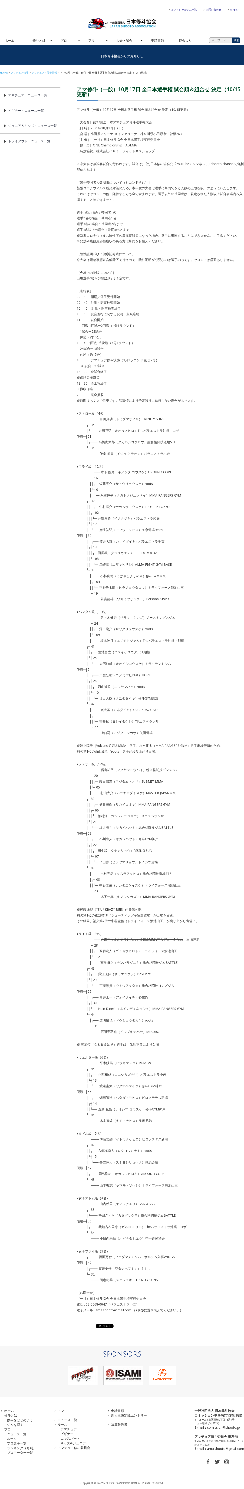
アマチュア (68, 1429)
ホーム (9, 40)
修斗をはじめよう (20, 1420)
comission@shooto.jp (223, 1427)
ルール (12, 1438)
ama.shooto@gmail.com (225, 1448)
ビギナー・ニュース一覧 (26, 110)
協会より (185, 40)
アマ (91, 40)
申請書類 (157, 40)
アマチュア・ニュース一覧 (27, 95)
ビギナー (66, 1433)
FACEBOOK (208, 1461)
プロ (63, 40)
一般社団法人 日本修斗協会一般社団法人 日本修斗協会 (122, 24)
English (234, 9)
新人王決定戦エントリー (129, 1415)
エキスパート (70, 1438)
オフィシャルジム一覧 (184, 9)
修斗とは (39, 40)
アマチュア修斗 (20, 72)
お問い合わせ (213, 9)
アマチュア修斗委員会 (74, 1447)
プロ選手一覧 (16, 1443)
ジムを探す (15, 1424)
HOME (4, 72)
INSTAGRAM (226, 1461)
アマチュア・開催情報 (44, 72)
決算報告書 (119, 1424)
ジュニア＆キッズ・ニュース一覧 (32, 125)
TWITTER (217, 1461)
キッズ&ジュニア (73, 1443)
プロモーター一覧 (20, 1452)
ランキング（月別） (21, 1448)
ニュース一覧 (16, 1434)
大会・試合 (124, 40)
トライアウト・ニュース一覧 (29, 141)
